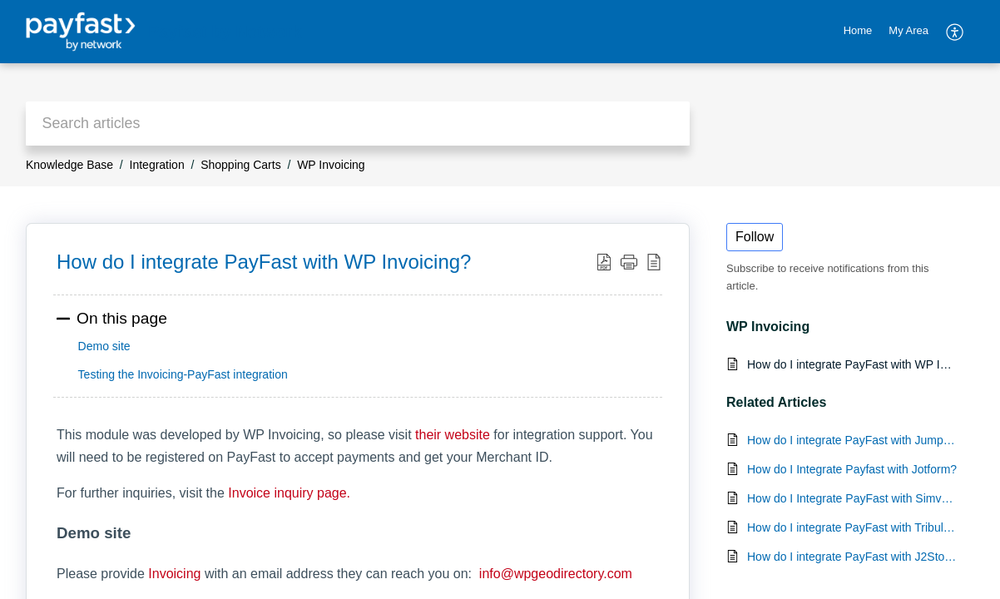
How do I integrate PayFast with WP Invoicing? (852, 364)
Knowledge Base (69, 164)
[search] (358, 123)
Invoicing (174, 574)
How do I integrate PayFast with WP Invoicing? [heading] (264, 261)
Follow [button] (754, 237)
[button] (955, 31)
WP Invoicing (330, 164)
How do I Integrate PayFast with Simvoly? (852, 498)
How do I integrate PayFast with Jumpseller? (852, 440)
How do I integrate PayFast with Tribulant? (852, 527)
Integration (157, 164)
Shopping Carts (240, 164)
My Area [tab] (908, 30)
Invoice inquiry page (287, 493)
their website (452, 435)
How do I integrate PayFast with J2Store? (852, 556)
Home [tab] (858, 30)
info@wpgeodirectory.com (553, 574)
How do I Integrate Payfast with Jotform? (852, 469)
